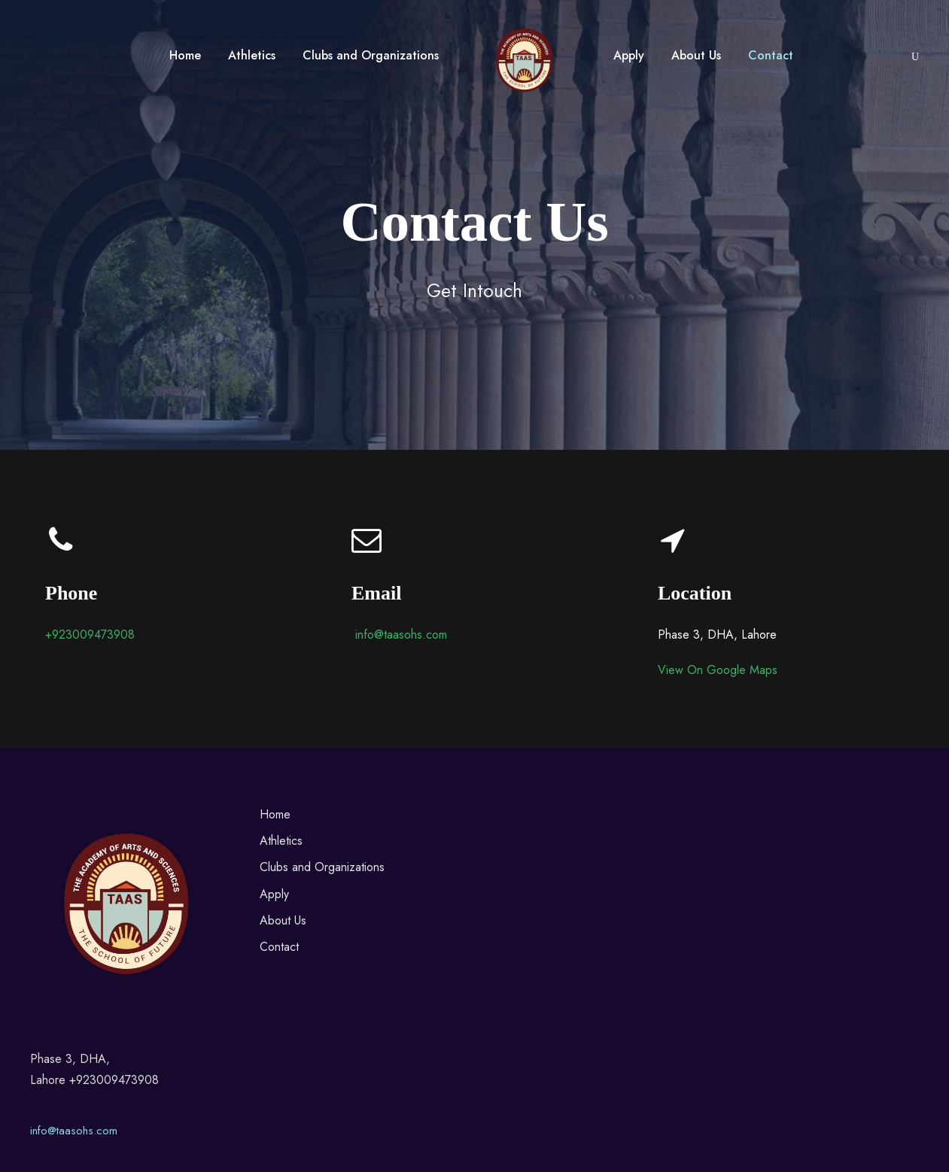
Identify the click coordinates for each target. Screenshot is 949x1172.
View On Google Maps (717, 670)
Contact (770, 55)
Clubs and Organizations (371, 55)
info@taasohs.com (73, 1130)
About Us (696, 55)
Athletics (251, 55)
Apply (628, 55)
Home (185, 55)
